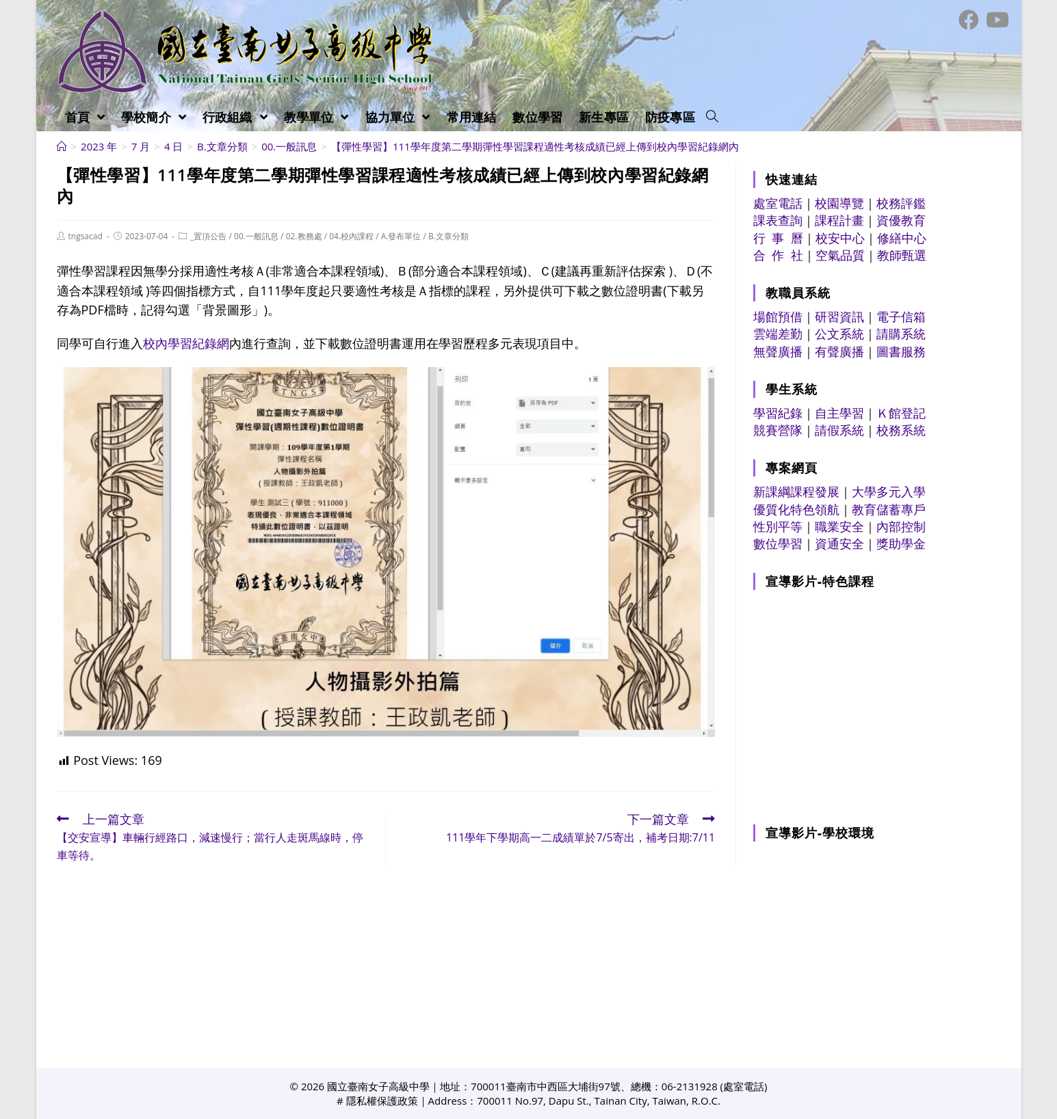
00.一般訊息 (256, 236)
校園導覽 (839, 203)
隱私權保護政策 (382, 1100)
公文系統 (839, 333)
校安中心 (840, 238)
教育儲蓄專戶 (889, 509)
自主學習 (839, 413)
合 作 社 (778, 255)
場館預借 (777, 316)
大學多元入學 (889, 491)
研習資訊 (839, 316)
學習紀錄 (777, 413)
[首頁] (62, 146)
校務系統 (901, 430)
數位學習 (777, 543)
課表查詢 (777, 220)
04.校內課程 (351, 236)
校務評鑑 (901, 203)
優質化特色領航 (796, 509)
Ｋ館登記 (901, 413)
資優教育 (901, 220)
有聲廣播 (839, 351)
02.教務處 (304, 236)
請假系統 (839, 430)
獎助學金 (901, 543)
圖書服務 (901, 351)
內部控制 (901, 526)
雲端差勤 (777, 333)
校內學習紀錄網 (186, 343)
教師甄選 (901, 255)
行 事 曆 (778, 238)
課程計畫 (839, 220)
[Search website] (712, 117)
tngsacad (85, 236)
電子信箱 (901, 316)
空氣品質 (840, 255)
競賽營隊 (777, 430)
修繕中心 (901, 238)
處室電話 (777, 203)
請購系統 (901, 333)
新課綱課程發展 (796, 491)
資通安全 (839, 543)
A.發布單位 (401, 236)
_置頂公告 (208, 236)
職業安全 (839, 526)
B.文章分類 (448, 236)
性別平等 (777, 526)
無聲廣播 (777, 351)
